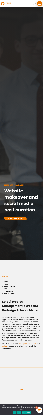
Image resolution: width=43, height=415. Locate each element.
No (19, 412)
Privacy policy (26, 412)
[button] (39, 3)
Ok (14, 412)
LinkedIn (5, 346)
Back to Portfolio (15, 218)
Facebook (32, 344)
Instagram (22, 344)
